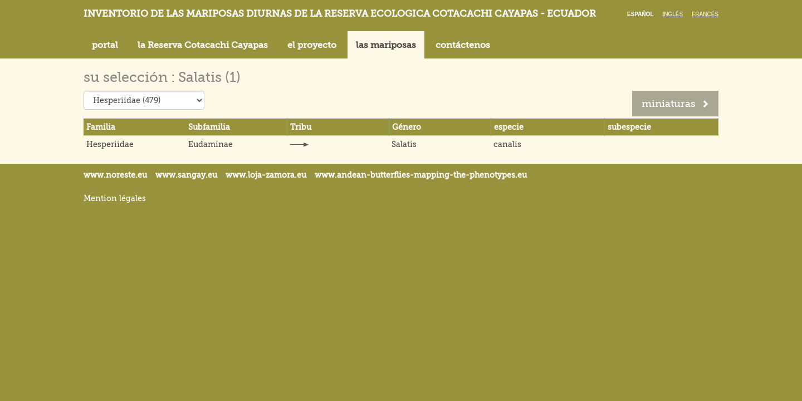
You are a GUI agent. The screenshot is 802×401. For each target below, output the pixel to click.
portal (105, 45)
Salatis (404, 144)
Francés (705, 14)
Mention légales (115, 198)
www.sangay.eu (186, 174)
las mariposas (386, 45)
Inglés (673, 14)
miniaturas (675, 103)
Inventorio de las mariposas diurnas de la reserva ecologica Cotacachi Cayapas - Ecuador (340, 13)
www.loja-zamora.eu (266, 174)
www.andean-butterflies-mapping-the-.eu (421, 174)
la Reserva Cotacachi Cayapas (203, 45)
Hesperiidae (110, 144)
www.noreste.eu (115, 174)
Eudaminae (210, 144)
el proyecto (311, 45)
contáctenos (463, 45)
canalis (507, 144)
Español (640, 14)
